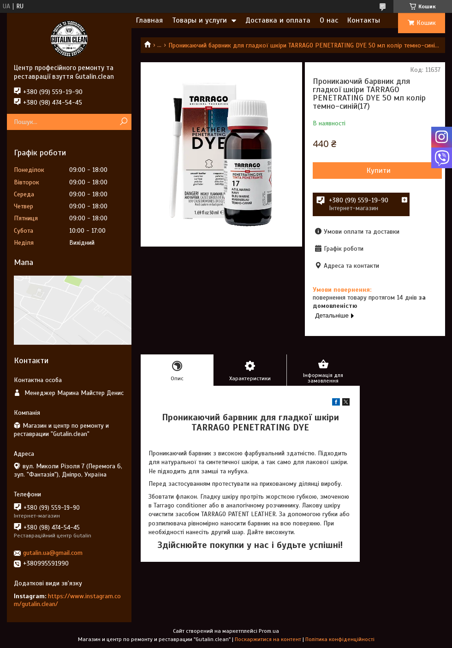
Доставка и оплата (277, 20)
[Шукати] (123, 122)
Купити (379, 170)
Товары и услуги (199, 20)
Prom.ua (269, 631)
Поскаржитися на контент (268, 639)
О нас (329, 20)
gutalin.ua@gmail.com (53, 553)
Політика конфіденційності (340, 639)
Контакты (363, 20)
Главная (149, 20)
